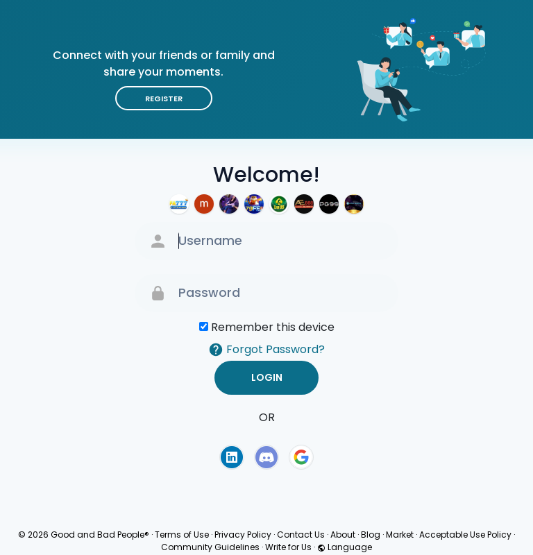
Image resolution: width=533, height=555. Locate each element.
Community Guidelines (210, 547)
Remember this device (273, 327)
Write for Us (288, 547)
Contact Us (301, 534)
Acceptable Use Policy (465, 534)
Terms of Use (182, 534)
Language (344, 547)
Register (164, 98)
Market (400, 534)
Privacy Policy (242, 534)
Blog (370, 534)
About (342, 534)
